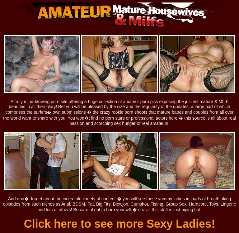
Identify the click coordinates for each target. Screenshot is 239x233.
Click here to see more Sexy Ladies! (119, 223)
